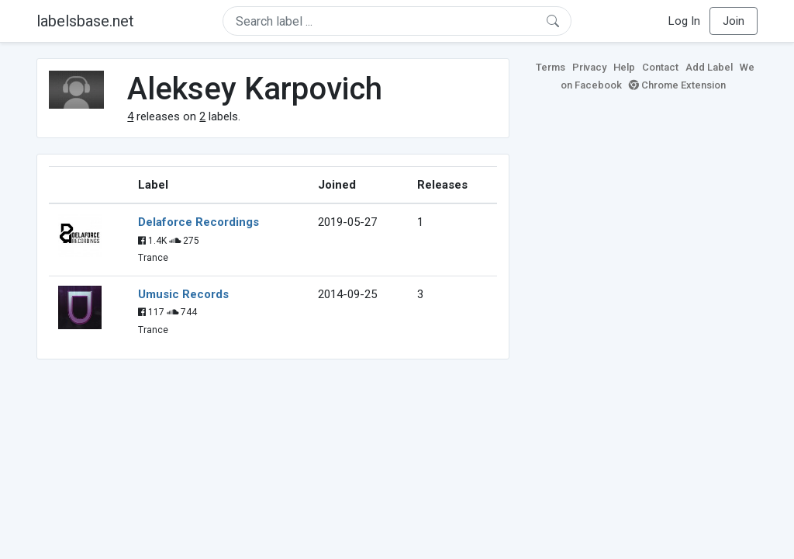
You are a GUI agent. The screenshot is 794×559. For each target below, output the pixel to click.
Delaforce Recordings (198, 222)
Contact (660, 67)
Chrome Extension (677, 85)
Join (733, 21)
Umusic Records (183, 294)
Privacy (589, 67)
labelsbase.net (85, 21)
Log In (684, 21)
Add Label (709, 67)
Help (624, 67)
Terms (550, 67)
